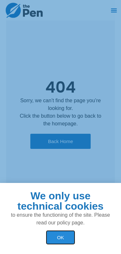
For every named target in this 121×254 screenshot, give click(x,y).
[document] (60, 127)
